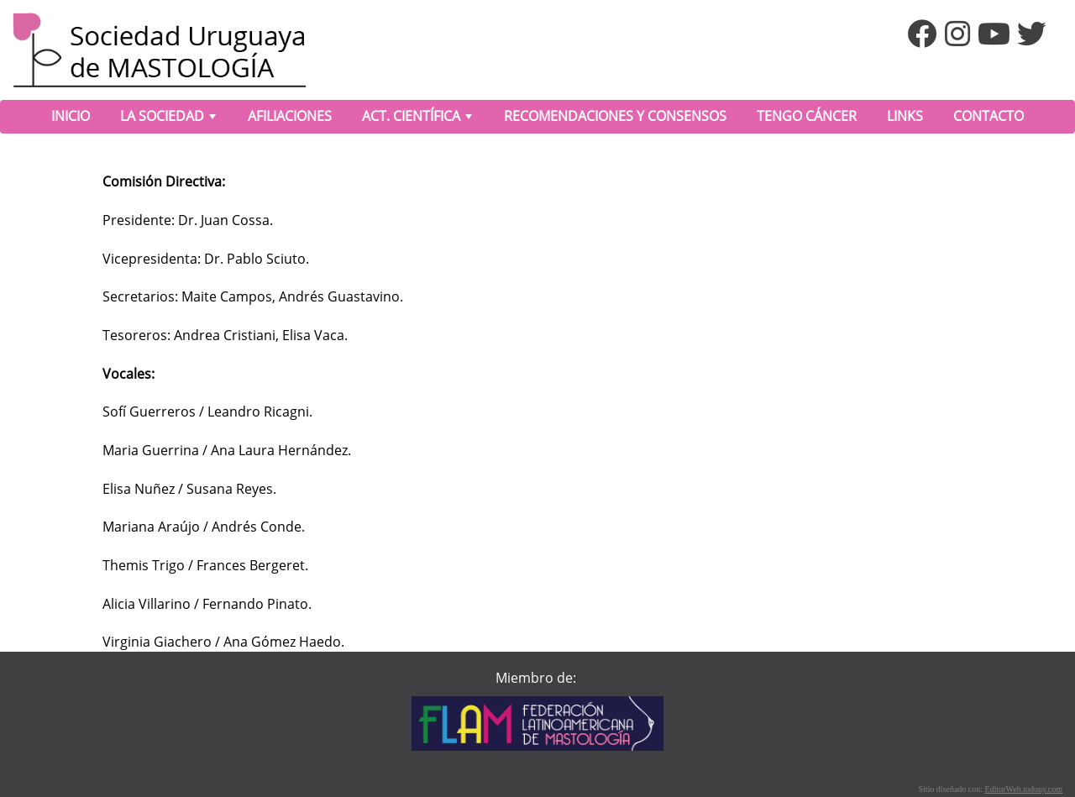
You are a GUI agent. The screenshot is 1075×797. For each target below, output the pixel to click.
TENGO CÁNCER (807, 116)
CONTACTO (988, 116)
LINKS (905, 116)
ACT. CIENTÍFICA (418, 119)
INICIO (70, 116)
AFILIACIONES (290, 116)
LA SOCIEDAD (169, 119)
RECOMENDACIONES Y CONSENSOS (615, 116)
